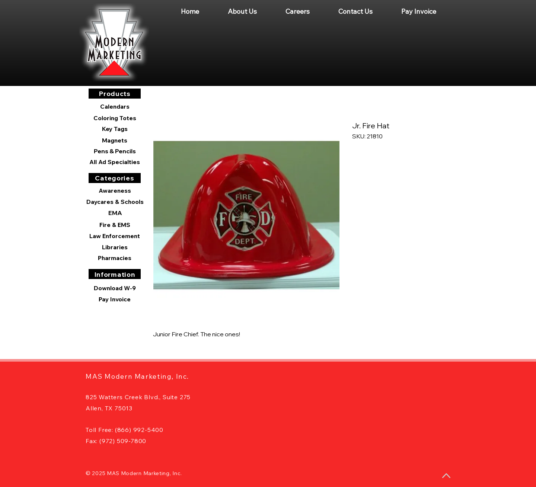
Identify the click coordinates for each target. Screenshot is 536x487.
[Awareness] (114, 190)
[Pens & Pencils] (115, 151)
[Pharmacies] (115, 258)
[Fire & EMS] (115, 225)
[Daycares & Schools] (115, 201)
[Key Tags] (115, 129)
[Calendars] (115, 107)
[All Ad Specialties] (115, 162)
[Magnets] (115, 140)
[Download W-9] (115, 288)
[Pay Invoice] (115, 299)
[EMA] (115, 213)
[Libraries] (115, 247)
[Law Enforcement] (115, 236)
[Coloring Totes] (115, 118)
